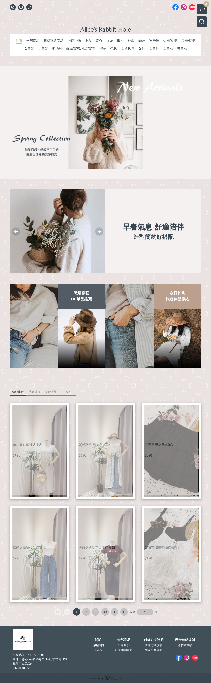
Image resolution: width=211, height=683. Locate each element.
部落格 (98, 650)
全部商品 (123, 640)
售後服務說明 (153, 650)
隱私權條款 (185, 645)
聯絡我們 (98, 645)
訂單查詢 (124, 645)
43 (105, 612)
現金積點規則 (185, 640)
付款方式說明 (154, 640)
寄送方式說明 (153, 645)
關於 (98, 640)
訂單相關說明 (123, 650)
